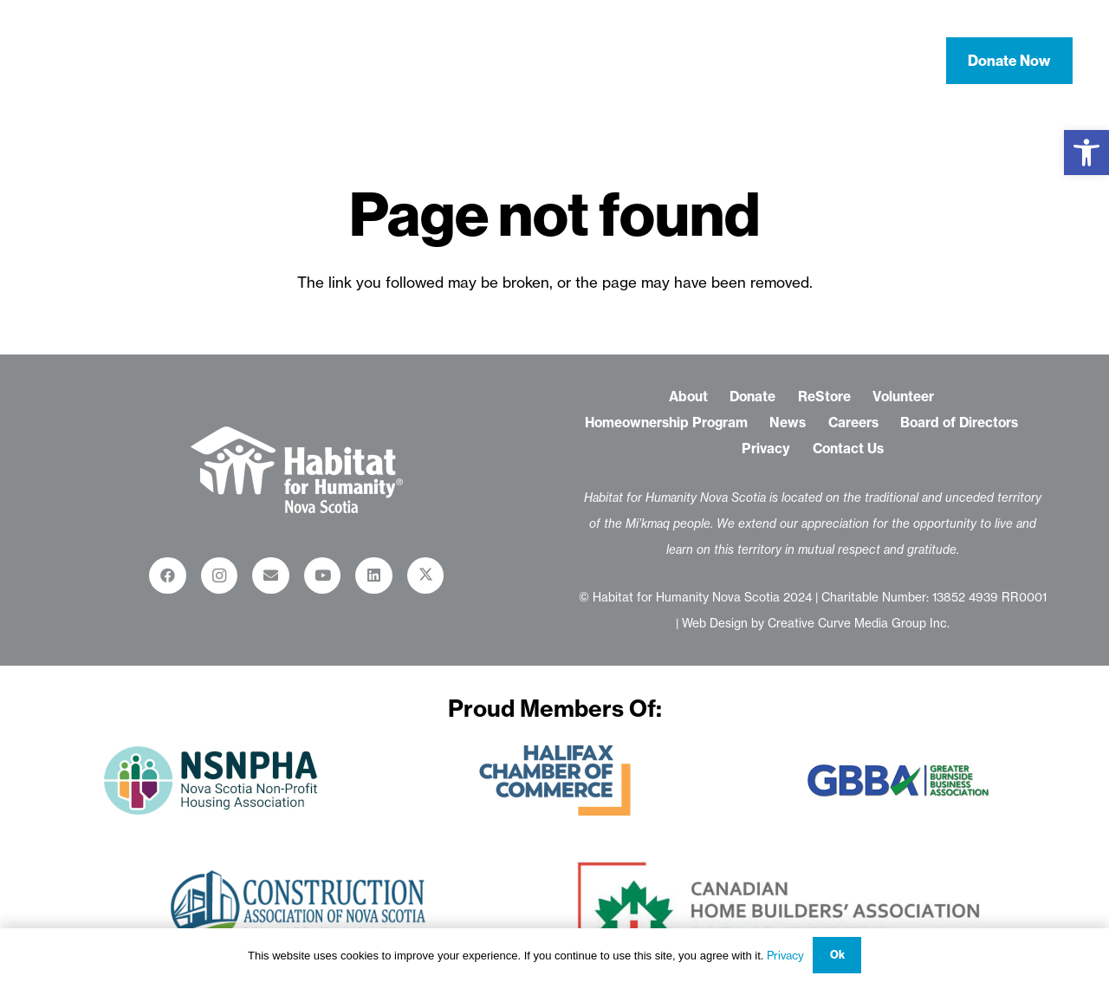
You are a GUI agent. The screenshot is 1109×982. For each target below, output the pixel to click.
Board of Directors (959, 422)
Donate (752, 396)
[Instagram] (219, 576)
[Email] (270, 576)
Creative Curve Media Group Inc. (859, 623)
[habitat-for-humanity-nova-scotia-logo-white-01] (122, 60)
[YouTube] (322, 576)
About (688, 396)
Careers (853, 422)
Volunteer (903, 396)
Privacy (766, 448)
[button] (1086, 152)
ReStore (824, 396)
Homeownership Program (666, 422)
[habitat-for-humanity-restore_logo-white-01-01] (297, 469)
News (787, 422)
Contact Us (848, 448)
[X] (425, 576)
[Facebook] (167, 576)
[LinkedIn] (373, 576)
